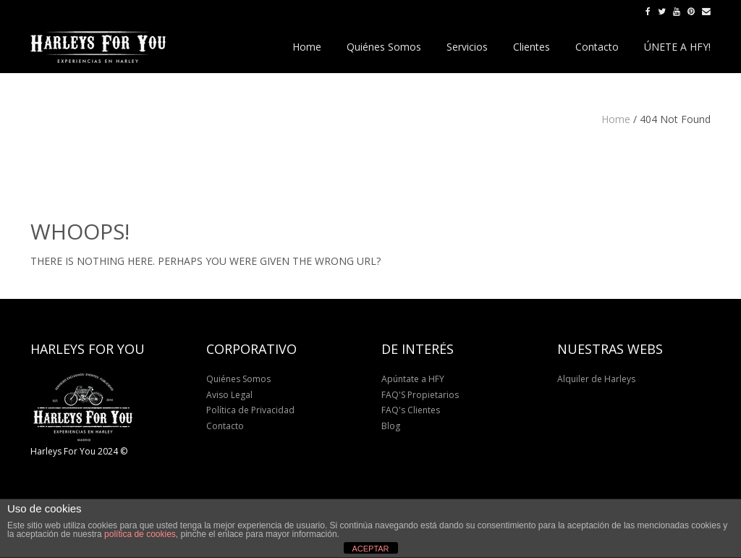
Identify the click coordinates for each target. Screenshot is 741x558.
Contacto (225, 426)
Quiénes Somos (238, 379)
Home (615, 119)
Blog (390, 426)
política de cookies (140, 534)
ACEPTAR (370, 548)
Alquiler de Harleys (596, 379)
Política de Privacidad (250, 410)
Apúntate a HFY (412, 379)
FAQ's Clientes (410, 410)
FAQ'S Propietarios (420, 395)
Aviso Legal (229, 395)
